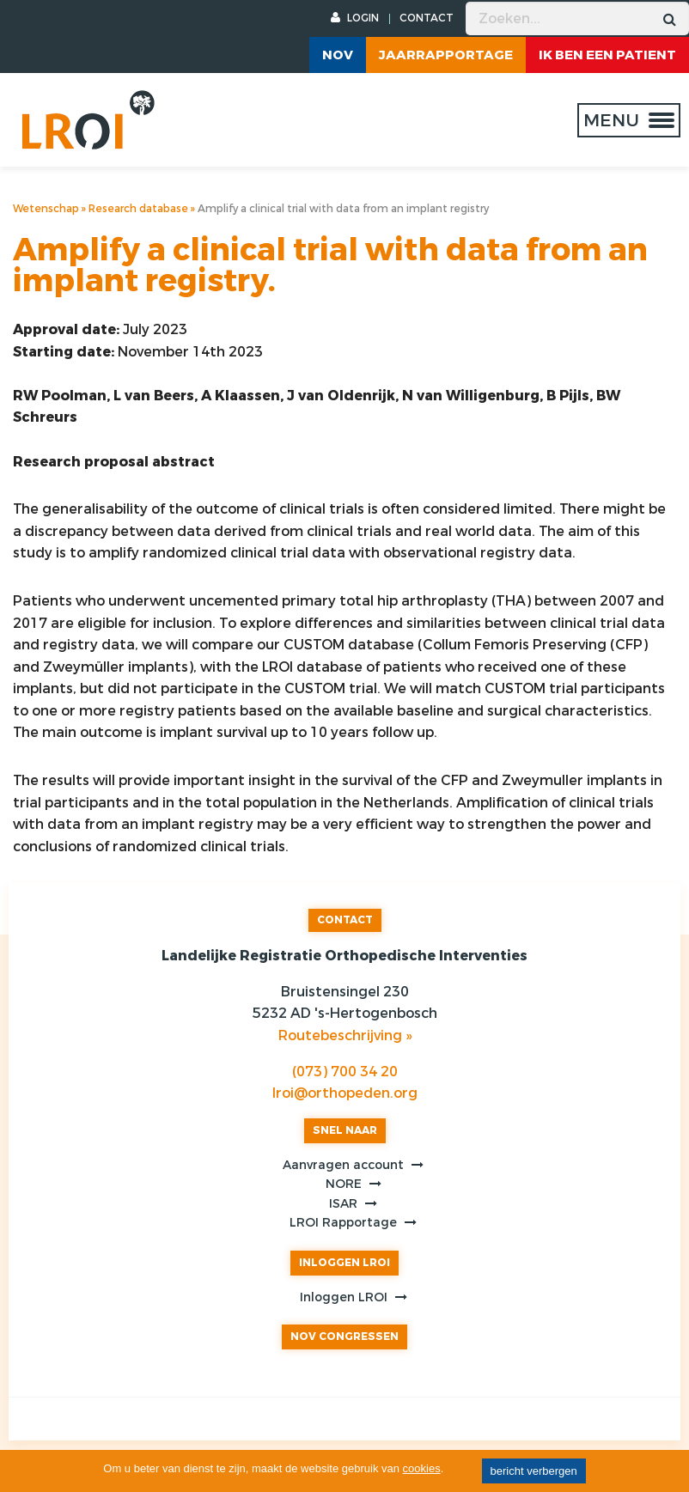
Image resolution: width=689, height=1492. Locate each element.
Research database (138, 209)
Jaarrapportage (446, 55)
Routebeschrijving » (345, 1035)
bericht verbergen (534, 1471)
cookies (422, 1468)
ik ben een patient (607, 55)
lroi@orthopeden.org (345, 1093)
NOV (337, 55)
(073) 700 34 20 (345, 1072)
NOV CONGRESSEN (344, 1336)
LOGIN (355, 18)
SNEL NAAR (345, 1130)
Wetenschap (46, 209)
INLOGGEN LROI (344, 1263)
